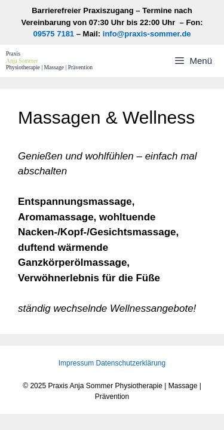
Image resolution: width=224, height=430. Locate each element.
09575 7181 (53, 33)
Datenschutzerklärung (130, 363)
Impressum (76, 363)
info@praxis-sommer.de (147, 33)
